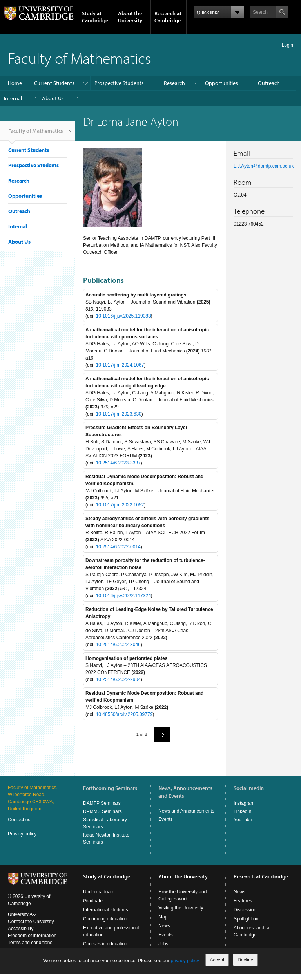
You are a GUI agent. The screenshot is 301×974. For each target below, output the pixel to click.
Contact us (19, 819)
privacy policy (185, 960)
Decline (245, 960)
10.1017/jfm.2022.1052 (120, 505)
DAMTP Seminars (102, 803)
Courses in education (105, 944)
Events (165, 819)
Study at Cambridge (95, 17)
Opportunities (221, 83)
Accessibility (20, 928)
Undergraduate (98, 891)
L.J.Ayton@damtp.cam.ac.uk (264, 166)
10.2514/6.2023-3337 (118, 463)
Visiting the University (180, 908)
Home (15, 83)
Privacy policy (22, 834)
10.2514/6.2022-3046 (118, 644)
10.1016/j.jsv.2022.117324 (123, 595)
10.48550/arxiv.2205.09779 (124, 714)
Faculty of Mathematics (79, 58)
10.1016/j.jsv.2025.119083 (123, 316)
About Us (53, 98)
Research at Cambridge (167, 17)
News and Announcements (186, 811)
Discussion (245, 910)
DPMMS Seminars (102, 811)
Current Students (54, 83)
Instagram (244, 803)
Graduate (93, 901)
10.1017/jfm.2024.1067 (120, 365)
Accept (217, 960)
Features (243, 901)
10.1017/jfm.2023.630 (118, 414)
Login (287, 45)
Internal (13, 98)
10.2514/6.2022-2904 (118, 679)
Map (162, 917)
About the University (130, 17)
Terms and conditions (30, 942)
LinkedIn (242, 811)
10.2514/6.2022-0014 (118, 546)
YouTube (243, 819)
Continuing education (105, 919)
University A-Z (22, 914)
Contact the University (31, 921)
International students (105, 910)
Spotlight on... (248, 919)
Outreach (269, 83)
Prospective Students (119, 83)
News (164, 926)
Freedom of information (32, 935)
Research (174, 83)
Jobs (163, 944)
